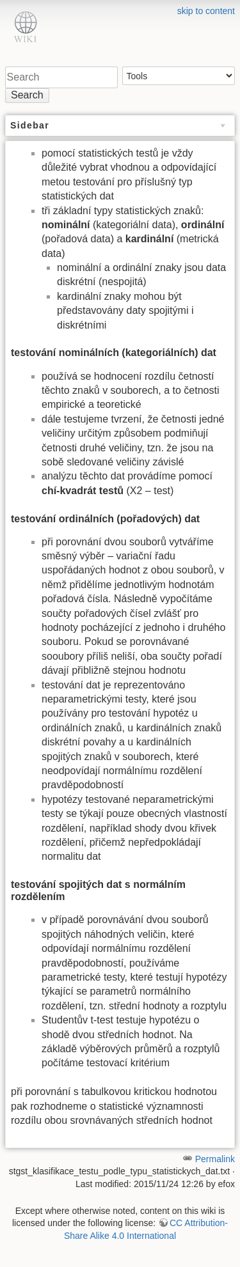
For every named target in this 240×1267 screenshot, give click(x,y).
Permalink (215, 1159)
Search (27, 94)
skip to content (206, 11)
